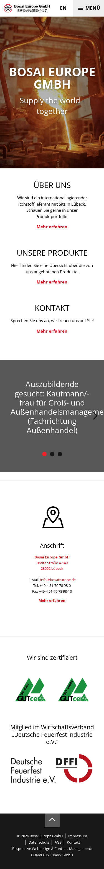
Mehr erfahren (52, 226)
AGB (58, 842)
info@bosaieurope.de (58, 579)
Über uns (52, 185)
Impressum (77, 835)
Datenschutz (39, 842)
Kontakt (52, 308)
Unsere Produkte (52, 252)
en (63, 8)
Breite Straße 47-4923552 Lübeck (52, 563)
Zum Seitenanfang (52, 820)
